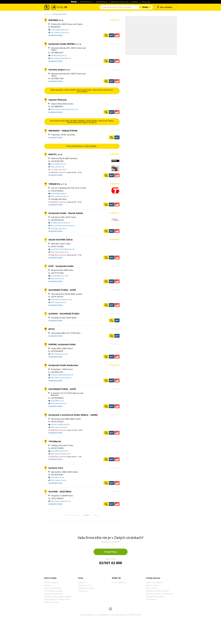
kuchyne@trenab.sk (58, 193)
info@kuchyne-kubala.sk (60, 222)
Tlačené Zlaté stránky (52, 588)
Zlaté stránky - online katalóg (46, 7)
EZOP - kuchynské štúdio (61, 266)
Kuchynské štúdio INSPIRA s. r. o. (64, 44)
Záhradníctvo (151, 599)
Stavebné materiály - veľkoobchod (159, 594)
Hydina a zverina (152, 585)
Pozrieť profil (106, 35)
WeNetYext (111, 35)
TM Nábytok (54, 441)
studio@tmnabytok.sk (59, 451)
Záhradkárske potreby (155, 596)
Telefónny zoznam (51, 602)
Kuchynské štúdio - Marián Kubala (65, 213)
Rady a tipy (146, 2)
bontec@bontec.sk (58, 164)
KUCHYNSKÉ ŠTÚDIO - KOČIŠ (62, 290)
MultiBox (135, 2)
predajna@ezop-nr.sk (59, 276)
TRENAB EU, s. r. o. (57, 184)
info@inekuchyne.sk (58, 55)
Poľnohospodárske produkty (157, 591)
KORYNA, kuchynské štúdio (62, 344)
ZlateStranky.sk (101, 2)
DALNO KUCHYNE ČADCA (60, 239)
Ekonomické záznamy (117, 35)
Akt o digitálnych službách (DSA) (56, 599)
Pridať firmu (110, 551)
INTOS (51, 329)
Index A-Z (82, 582)
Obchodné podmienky (53, 591)
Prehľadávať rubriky (86, 588)
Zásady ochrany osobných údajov (57, 596)
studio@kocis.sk (57, 400)
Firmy (47, 14)
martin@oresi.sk (57, 477)
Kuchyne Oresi (55, 468)
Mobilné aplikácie (51, 582)
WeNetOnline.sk (86, 2)
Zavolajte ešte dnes (58, 169)
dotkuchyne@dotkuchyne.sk (62, 375)
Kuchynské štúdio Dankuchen (63, 365)
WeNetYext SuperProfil (119, 2)
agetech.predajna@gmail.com (63, 249)
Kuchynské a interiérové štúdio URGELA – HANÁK (73, 415)
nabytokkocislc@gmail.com (61, 299)
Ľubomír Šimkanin (57, 99)
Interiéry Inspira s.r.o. (59, 69)
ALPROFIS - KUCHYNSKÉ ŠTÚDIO (63, 313)
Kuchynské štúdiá (59, 14)
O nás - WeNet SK (119, 582)
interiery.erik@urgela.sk (60, 424)
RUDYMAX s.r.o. (56, 20)
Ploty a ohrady (151, 588)
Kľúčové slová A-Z (85, 585)
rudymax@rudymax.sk (59, 29)
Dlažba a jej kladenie (154, 582)
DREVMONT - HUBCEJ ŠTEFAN (62, 130)
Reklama (47, 585)
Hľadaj (145, 7)
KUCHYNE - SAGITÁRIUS (59, 491)
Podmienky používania (53, 594)
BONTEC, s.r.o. (55, 154)
